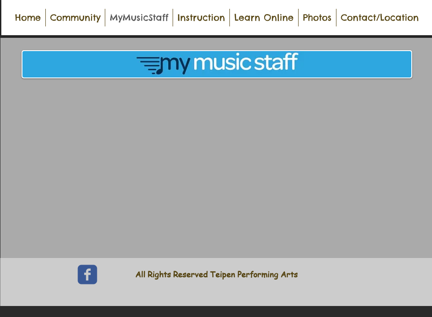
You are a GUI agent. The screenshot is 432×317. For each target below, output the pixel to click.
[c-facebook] (87, 274)
